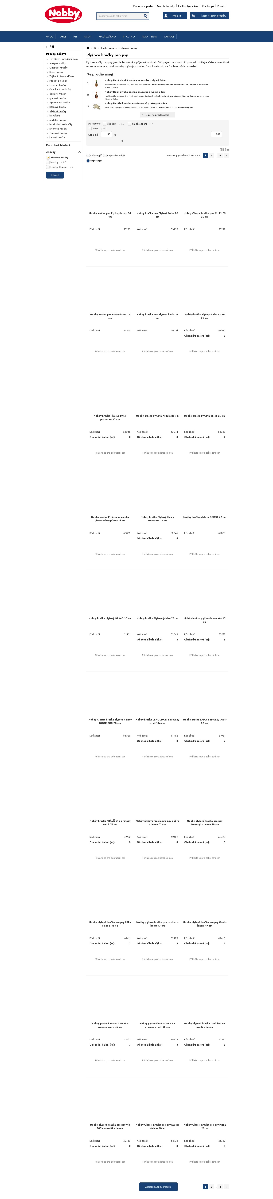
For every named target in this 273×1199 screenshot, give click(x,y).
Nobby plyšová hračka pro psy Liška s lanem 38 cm (110, 923)
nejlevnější (96, 155)
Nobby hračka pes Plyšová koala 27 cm (157, 316)
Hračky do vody (58, 81)
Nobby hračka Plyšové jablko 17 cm (157, 618)
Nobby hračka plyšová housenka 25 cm (204, 620)
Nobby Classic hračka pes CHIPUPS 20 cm (205, 214)
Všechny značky (59, 157)
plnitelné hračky (57, 120)
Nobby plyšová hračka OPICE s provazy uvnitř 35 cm (157, 1025)
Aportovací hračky (59, 102)
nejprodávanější (116, 155)
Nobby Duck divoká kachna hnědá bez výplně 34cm (135, 92)
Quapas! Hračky (58, 68)
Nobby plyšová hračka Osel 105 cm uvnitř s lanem (204, 1025)
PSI (75, 37)
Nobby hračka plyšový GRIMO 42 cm (204, 517)
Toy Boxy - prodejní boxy (63, 59)
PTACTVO (129, 37)
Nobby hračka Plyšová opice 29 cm (204, 416)
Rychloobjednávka (188, 5)
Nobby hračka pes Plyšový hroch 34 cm (110, 214)
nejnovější (96, 160)
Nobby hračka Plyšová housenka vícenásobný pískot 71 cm (110, 518)
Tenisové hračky (58, 133)
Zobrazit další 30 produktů (158, 1187)
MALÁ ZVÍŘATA (107, 37)
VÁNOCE (169, 37)
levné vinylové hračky (60, 124)
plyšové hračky (57, 111)
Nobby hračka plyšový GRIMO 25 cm (110, 618)
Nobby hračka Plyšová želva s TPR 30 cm (205, 316)
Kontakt (221, 5)
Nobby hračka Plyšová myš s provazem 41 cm (110, 417)
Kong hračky (56, 72)
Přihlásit (177, 16)
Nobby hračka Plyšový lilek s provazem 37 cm (157, 518)
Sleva (99, 128)
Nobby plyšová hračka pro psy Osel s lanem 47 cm (205, 923)
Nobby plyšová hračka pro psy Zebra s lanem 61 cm (157, 822)
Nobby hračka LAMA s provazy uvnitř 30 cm (205, 721)
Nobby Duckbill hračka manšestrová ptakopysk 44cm (136, 103)
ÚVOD (49, 37)
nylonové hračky (58, 129)
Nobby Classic (61, 167)
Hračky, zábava (108, 48)
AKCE (63, 37)
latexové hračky (57, 107)
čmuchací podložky (60, 89)
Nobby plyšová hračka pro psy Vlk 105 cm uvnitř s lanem (110, 1126)
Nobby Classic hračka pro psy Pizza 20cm (205, 1126)
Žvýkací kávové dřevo (61, 76)
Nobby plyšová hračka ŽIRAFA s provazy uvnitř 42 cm (110, 1025)
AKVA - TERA (149, 37)
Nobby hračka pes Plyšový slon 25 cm (110, 316)
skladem (115, 124)
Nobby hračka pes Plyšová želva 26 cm (157, 214)
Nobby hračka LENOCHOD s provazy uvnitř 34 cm (157, 721)
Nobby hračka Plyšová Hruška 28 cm (157, 416)
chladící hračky (57, 85)
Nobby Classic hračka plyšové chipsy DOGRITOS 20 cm (110, 721)
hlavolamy (54, 115)
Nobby (58, 162)
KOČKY (88, 37)
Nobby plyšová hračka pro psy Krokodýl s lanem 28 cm (204, 822)
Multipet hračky (57, 63)
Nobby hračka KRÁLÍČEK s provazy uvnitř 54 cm (110, 822)
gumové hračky (57, 98)
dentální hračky (57, 94)
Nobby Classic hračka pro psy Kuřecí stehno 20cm (157, 1126)
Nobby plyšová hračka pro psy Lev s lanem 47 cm (157, 923)
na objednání (142, 124)
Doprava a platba (143, 5)
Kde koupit (208, 5)
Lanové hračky (57, 137)
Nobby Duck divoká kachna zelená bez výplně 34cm (135, 80)
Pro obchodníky (166, 5)
